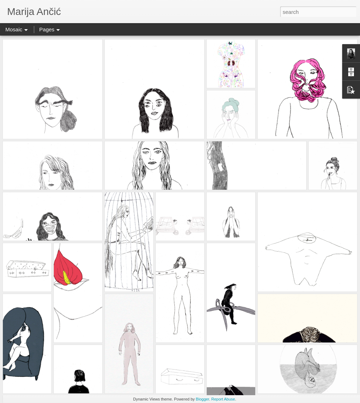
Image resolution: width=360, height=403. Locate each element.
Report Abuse (223, 399)
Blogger (202, 399)
